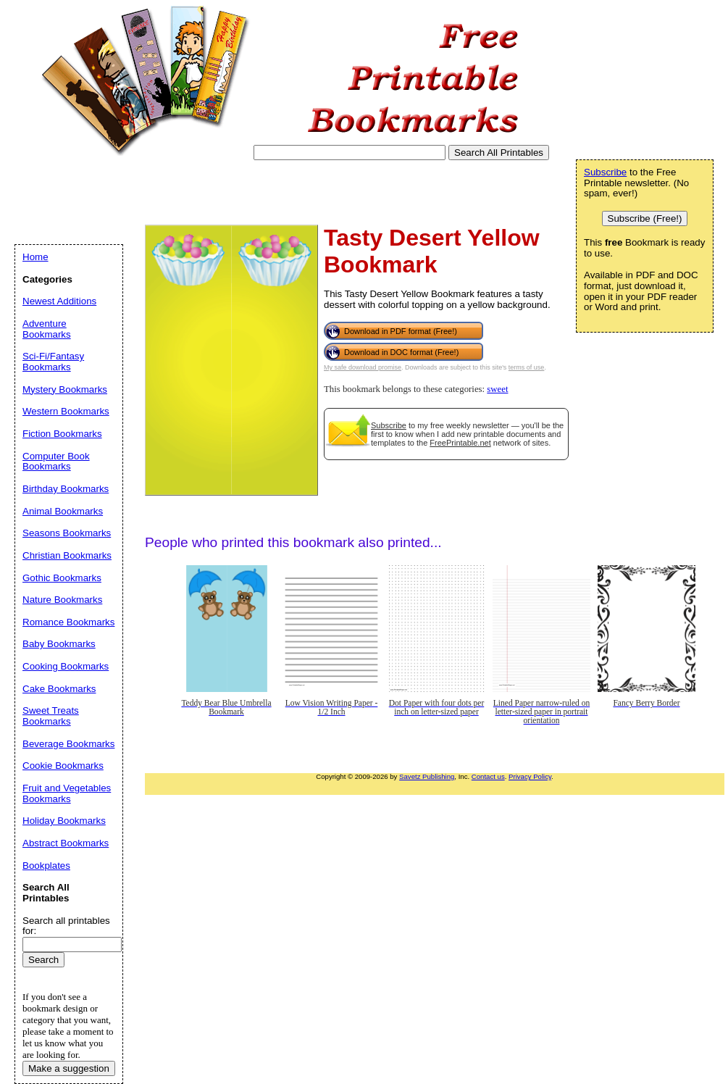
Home (35, 256)
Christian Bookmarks (67, 555)
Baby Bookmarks (59, 643)
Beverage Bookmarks (68, 743)
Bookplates (46, 865)
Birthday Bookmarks (65, 488)
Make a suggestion (68, 1068)
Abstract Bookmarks (65, 843)
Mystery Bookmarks (64, 389)
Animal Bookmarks (62, 511)
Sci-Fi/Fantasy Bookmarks (53, 361)
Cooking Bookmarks (65, 666)
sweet (497, 389)
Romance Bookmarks (68, 622)
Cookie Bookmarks (63, 765)
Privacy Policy (530, 776)
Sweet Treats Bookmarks (50, 716)
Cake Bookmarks (59, 688)
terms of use (527, 367)
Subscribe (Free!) (645, 218)
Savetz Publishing (426, 776)
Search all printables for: (66, 926)
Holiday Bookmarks (64, 820)
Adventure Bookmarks (46, 329)
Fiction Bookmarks (62, 433)
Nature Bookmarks (62, 599)
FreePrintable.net (460, 442)
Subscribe (388, 425)
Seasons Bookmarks (66, 533)
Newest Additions (59, 301)
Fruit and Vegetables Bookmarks (66, 793)
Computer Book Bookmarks (56, 461)
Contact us (488, 776)
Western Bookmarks (65, 411)
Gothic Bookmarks (61, 577)
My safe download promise (362, 367)
